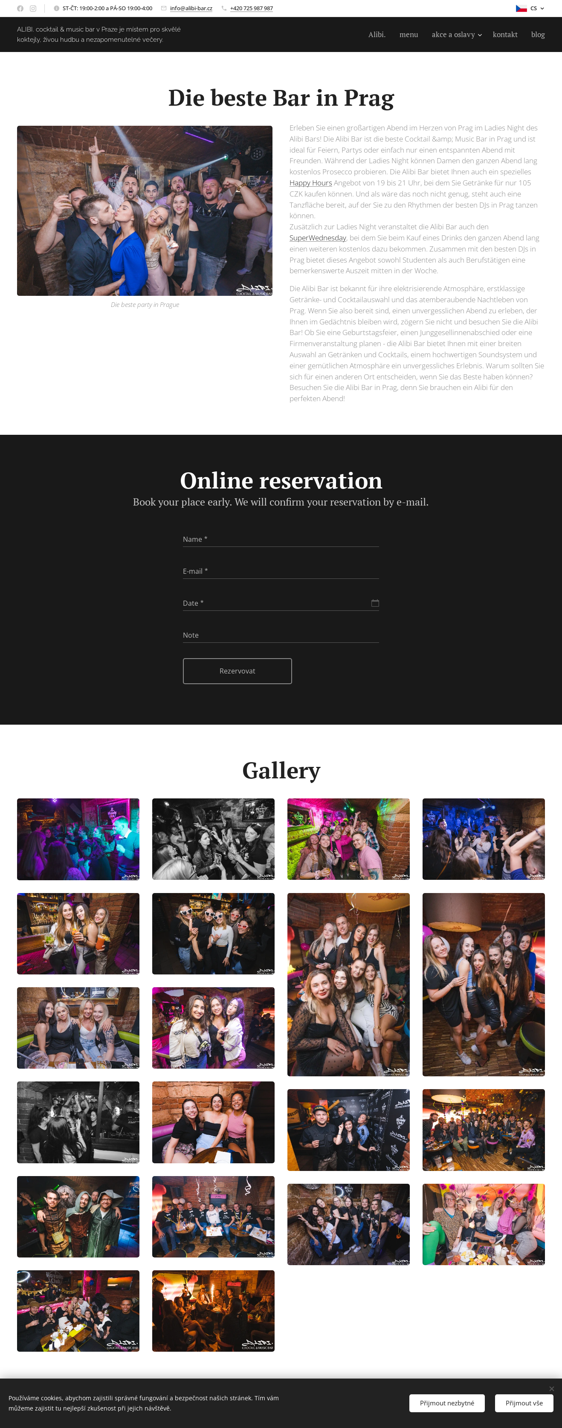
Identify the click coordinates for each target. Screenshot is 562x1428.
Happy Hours (311, 183)
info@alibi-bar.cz (191, 8)
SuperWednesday (318, 238)
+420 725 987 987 (251, 8)
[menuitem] (379, 34)
